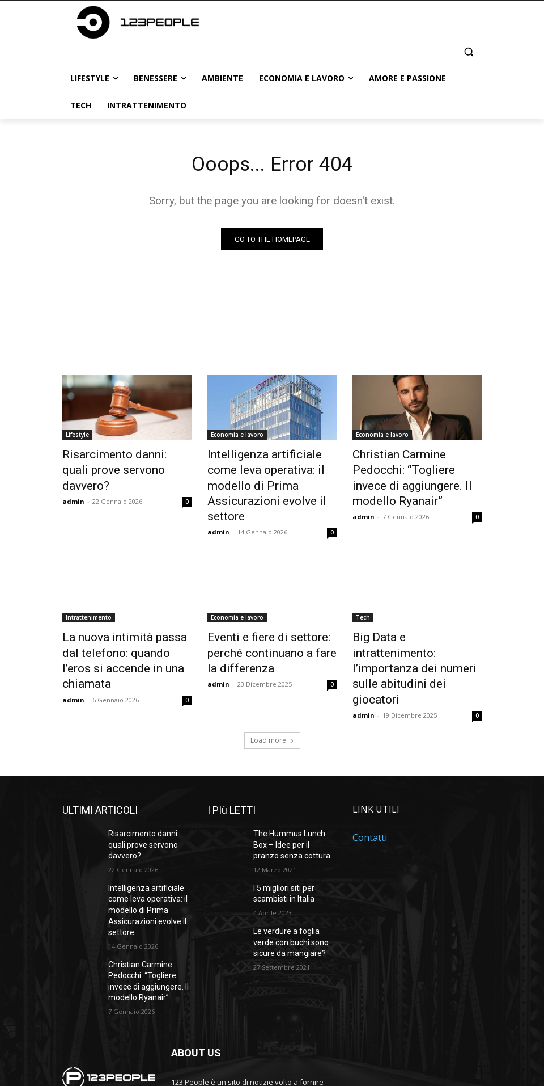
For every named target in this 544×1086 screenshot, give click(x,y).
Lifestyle (77, 437)
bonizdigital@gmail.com (249, 1025)
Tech (363, 593)
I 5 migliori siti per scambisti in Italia (281, 823)
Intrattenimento (89, 593)
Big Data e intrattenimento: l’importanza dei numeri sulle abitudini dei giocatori (413, 624)
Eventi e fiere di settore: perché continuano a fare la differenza (265, 624)
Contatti (369, 773)
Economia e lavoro (237, 437)
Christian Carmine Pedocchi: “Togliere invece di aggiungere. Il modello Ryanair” (412, 475)
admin (73, 482)
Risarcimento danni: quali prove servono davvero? (115, 462)
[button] (468, 51)
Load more (272, 675)
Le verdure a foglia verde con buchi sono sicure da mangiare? (293, 867)
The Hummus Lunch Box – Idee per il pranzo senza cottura (293, 778)
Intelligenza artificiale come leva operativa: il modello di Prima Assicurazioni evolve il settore (268, 475)
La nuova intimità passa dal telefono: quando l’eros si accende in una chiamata (120, 624)
